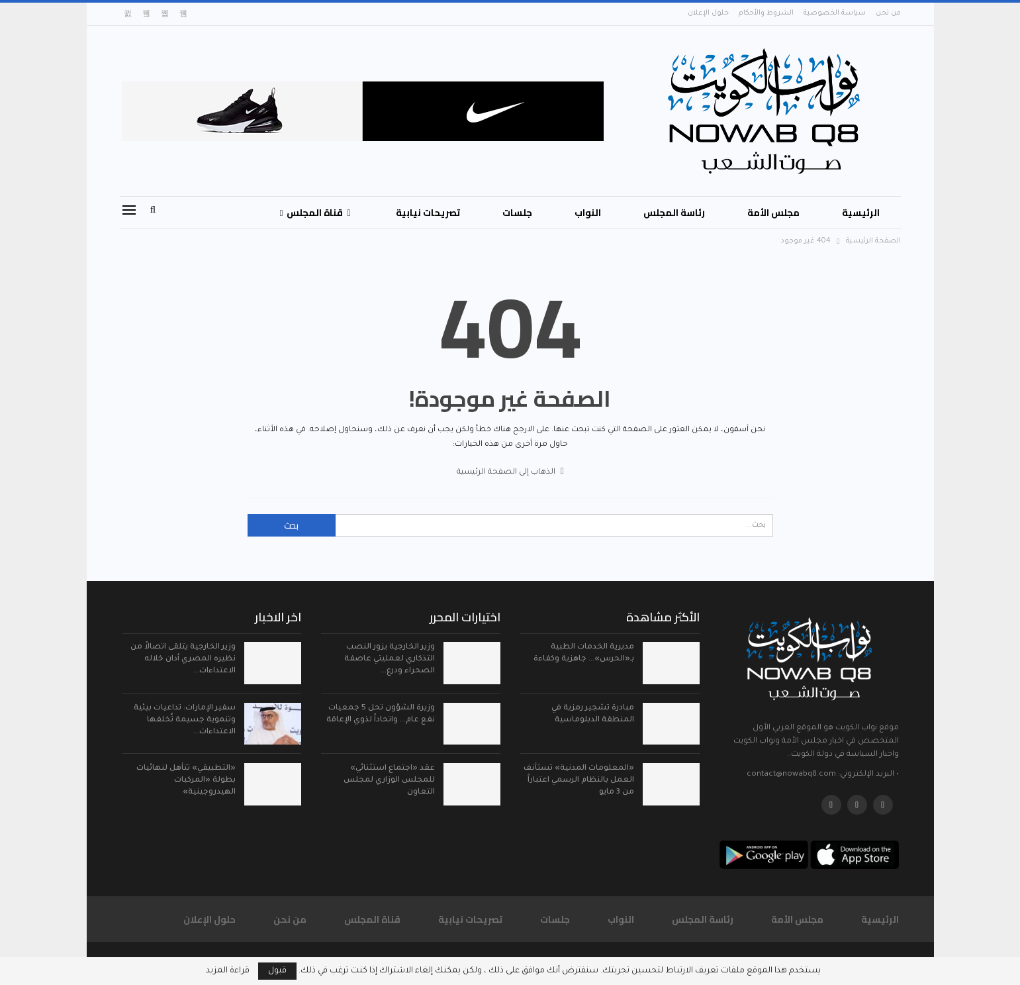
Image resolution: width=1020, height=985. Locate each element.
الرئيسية (861, 212)
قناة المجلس (318, 212)
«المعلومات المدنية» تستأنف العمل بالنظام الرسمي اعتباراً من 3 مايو (579, 780)
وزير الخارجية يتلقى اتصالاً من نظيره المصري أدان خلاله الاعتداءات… (183, 659)
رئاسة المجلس (674, 212)
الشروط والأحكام (766, 13)
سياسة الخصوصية (835, 13)
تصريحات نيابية (428, 212)
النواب (588, 212)
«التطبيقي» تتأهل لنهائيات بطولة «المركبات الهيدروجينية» (186, 780)
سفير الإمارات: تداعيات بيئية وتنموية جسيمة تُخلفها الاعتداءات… (185, 720)
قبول (277, 971)
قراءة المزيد (228, 971)
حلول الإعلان (708, 13)
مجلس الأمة (773, 212)
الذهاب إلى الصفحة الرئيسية (510, 472)
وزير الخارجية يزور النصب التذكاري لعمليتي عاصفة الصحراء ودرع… (389, 659)
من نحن (888, 13)
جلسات (517, 212)
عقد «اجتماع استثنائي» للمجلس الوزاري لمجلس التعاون (389, 780)
